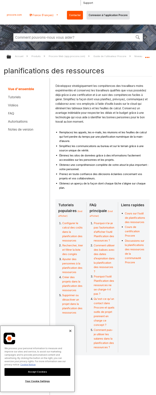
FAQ (11, 113)
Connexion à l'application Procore (108, 15)
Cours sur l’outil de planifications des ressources (135, 218)
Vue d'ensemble (21, 89)
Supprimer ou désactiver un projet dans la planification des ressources (72, 303)
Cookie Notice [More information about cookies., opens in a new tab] (28, 364)
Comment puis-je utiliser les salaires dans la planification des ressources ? (104, 338)
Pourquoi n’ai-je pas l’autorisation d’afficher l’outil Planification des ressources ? (104, 231)
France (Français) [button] (43, 15)
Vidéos (13, 105)
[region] (37, 358)
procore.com (14, 14)
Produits (36, 56)
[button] (138, 37)
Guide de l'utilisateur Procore (110, 56)
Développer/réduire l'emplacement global (147, 55)
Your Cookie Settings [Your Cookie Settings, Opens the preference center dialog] (37, 381)
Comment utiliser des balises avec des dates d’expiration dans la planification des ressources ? (104, 258)
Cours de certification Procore (132, 231)
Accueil (19, 56)
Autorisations (18, 121)
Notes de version (20, 129)
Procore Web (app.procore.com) (67, 56)
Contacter (75, 15)
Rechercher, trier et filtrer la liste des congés (72, 250)
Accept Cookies (37, 371)
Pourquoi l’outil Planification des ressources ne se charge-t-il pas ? (104, 285)
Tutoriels (14, 97)
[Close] (70, 331)
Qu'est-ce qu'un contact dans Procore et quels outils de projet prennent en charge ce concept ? (104, 312)
